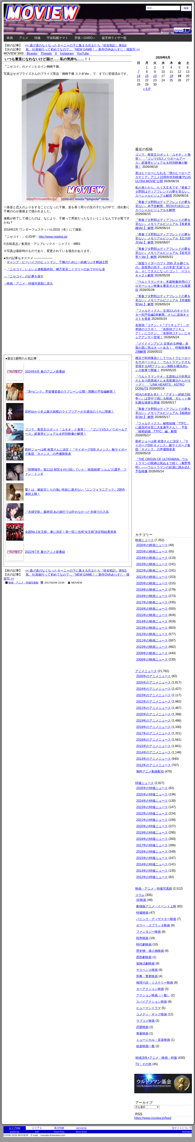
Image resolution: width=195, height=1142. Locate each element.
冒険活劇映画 (145, 963)
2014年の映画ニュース (152, 621)
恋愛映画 (142, 1027)
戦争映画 (142, 938)
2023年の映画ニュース (152, 564)
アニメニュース (146, 671)
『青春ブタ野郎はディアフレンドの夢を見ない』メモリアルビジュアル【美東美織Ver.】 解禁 (163, 224)
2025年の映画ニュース (152, 551)
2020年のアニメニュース (153, 714)
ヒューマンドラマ (148, 1008)
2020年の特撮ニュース (152, 826)
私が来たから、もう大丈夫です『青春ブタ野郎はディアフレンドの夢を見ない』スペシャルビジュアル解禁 (163, 191)
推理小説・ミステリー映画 (154, 982)
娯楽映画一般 (145, 1046)
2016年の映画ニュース (152, 608)
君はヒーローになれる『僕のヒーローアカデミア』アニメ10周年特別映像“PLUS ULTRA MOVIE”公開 (163, 177)
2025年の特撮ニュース (152, 794)
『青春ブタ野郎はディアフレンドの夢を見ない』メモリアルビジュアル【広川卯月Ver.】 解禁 (163, 238)
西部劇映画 (144, 957)
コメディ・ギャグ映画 (151, 1014)
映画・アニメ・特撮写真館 (23, 582)
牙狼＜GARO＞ (85, 37)
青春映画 (142, 1033)
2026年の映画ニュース (152, 545)
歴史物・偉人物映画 (150, 950)
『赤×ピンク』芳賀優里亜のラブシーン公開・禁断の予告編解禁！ (70, 391)
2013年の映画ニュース (152, 627)
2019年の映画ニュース (152, 589)
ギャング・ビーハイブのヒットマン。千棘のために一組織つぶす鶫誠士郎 (57, 262)
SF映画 (141, 900)
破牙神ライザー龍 (114, 37)
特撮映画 (142, 912)
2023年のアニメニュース (153, 695)
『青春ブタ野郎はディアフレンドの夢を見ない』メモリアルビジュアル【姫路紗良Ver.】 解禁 (163, 413)
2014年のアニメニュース (153, 752)
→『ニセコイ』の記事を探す (24, 276)
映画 (10, 37)
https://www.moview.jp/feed (152, 1118)
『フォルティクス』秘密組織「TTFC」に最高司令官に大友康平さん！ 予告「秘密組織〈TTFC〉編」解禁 (162, 427)
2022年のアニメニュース (153, 701)
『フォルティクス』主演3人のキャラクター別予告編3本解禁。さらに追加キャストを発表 (162, 314)
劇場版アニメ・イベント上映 (156, 906)
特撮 (37, 37)
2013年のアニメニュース (153, 758)
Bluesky (32, 53)
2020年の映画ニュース (152, 583)
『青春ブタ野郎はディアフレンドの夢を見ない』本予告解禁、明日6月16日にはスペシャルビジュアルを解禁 (163, 206)
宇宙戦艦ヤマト (57, 37)
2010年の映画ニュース (152, 646)
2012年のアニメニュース (153, 765)
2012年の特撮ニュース (152, 877)
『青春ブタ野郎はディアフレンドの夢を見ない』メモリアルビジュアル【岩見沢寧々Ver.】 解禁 (163, 253)
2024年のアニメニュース (153, 688)
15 (147, 76)
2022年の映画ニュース (152, 570)
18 (171, 76)
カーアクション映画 (150, 989)
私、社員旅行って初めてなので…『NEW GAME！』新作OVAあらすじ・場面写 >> (82, 49)
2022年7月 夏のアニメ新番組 (45, 551)
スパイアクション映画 (151, 1001)
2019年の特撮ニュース (152, 832)
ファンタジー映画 (148, 931)
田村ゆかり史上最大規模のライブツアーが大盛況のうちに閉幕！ (69, 411)
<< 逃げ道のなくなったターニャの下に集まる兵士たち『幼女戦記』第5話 (76, 45)
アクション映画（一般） (153, 995)
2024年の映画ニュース (152, 557)
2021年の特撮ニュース (152, 819)
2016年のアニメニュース (153, 739)
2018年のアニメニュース (153, 727)
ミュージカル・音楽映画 (153, 1039)
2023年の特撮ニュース (152, 807)
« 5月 (146, 89)
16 (155, 76)
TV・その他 (143, 1064)
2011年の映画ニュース (152, 640)
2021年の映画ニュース (152, 577)
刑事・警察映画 (147, 976)
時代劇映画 (144, 944)
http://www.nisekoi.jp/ (53, 236)
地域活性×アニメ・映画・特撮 (156, 1057)
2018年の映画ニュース (152, 596)
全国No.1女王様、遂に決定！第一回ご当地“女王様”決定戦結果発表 (70, 531)
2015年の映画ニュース (152, 615)
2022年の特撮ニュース (152, 813)
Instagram (67, 53)
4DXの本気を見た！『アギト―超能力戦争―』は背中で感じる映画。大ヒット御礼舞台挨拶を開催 (163, 398)
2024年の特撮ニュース (152, 800)
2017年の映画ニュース (152, 602)
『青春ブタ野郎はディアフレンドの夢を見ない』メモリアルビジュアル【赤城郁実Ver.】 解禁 (163, 300)
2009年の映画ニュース (152, 653)
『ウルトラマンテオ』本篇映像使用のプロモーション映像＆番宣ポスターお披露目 (163, 285)
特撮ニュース (144, 783)
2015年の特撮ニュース (152, 858)
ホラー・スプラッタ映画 (153, 925)
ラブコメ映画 (145, 1020)
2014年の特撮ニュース (152, 864)
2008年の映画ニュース (152, 659)
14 (138, 76)
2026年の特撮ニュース (152, 788)
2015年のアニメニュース (153, 746)
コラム (139, 895)
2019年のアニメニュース (153, 720)
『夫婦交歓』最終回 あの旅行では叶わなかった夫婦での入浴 (67, 511)
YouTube (83, 53)
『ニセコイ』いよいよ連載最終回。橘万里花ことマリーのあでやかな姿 (56, 269)
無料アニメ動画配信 (150, 771)
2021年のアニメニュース (153, 708)
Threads (46, 53)
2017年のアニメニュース (153, 733)
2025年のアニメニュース (153, 682)
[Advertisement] (36, 313)
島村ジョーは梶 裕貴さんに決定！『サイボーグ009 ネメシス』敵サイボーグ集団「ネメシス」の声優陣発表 (162, 445)
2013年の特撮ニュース (152, 870)
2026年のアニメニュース (153, 676)
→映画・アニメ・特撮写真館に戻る (28, 283)
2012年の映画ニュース (152, 634)
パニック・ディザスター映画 (156, 919)
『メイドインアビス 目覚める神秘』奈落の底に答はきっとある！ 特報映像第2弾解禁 (163, 347)
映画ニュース (144, 540)
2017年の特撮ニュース (152, 845)
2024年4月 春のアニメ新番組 (45, 371)
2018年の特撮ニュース (152, 839)
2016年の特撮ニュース (152, 851)
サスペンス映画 (147, 970)
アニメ (23, 37)
